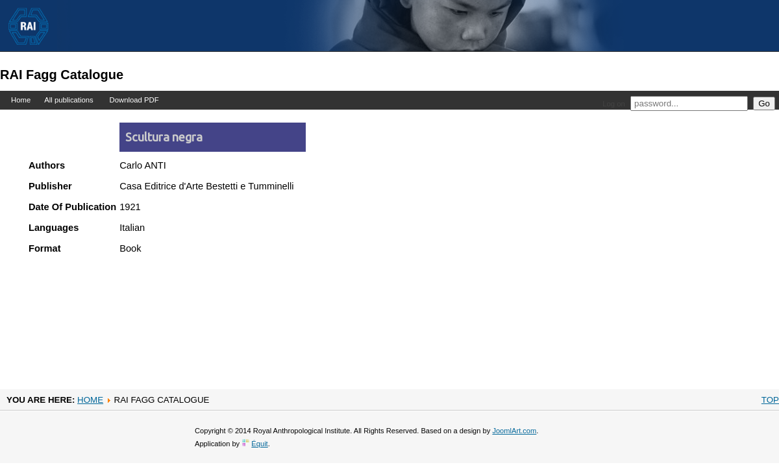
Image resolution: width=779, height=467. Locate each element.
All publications (68, 100)
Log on (613, 104)
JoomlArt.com (514, 431)
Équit (259, 444)
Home (21, 100)
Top (770, 400)
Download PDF (134, 100)
